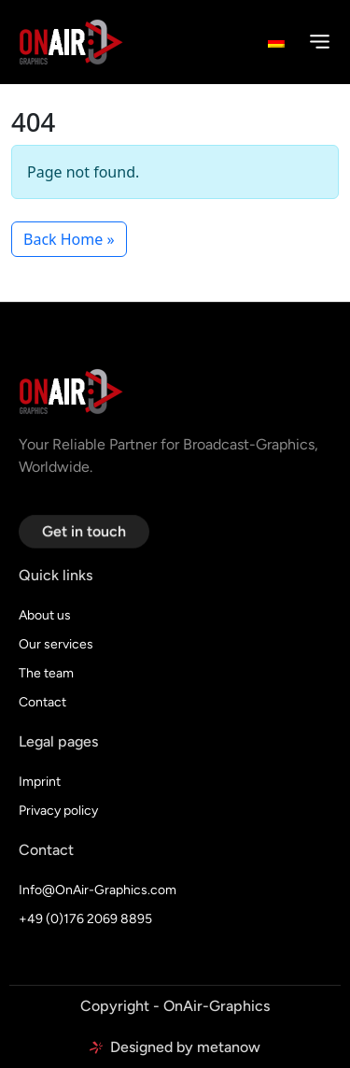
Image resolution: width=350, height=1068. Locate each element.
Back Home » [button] (69, 239)
